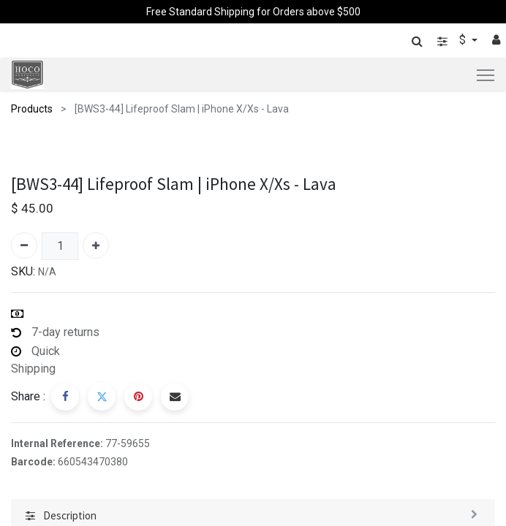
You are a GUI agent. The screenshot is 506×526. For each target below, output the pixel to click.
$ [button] (464, 40)
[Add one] (96, 245)
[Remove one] (24, 245)
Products (32, 109)
